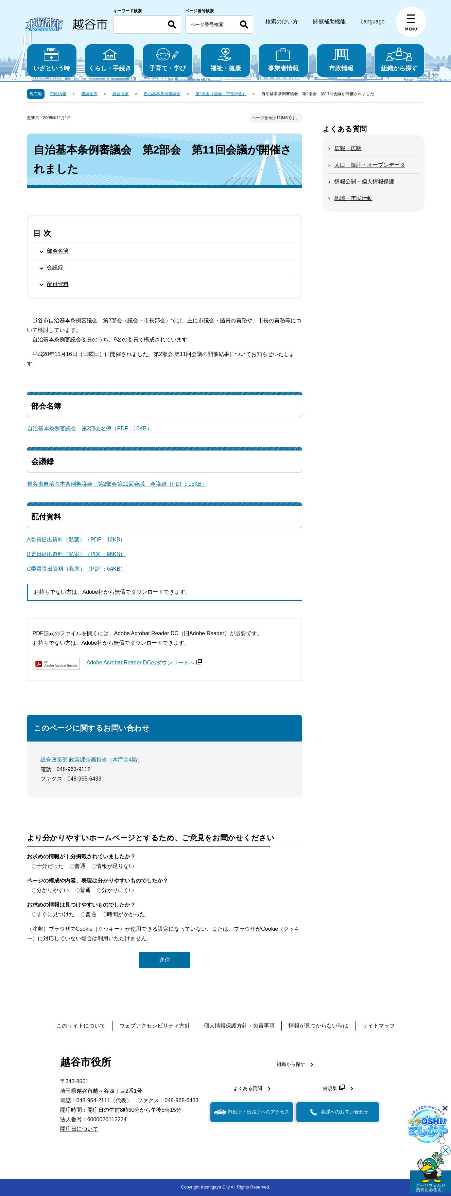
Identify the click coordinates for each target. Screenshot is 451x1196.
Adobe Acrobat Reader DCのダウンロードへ (144, 662)
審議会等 (89, 93)
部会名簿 (58, 251)
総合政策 (120, 93)
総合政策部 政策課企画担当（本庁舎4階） (91, 760)
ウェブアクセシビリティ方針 (154, 1026)
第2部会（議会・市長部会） (221, 93)
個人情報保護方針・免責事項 (239, 1026)
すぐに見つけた (55, 914)
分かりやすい (52, 890)
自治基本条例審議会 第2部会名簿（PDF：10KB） (89, 428)
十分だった (50, 866)
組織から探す (399, 60)
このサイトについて (80, 1026)
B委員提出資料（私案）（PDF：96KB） (76, 554)
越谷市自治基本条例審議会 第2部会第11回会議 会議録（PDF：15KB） (117, 484)
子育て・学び (167, 60)
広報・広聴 (348, 148)
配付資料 (58, 284)
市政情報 (341, 60)
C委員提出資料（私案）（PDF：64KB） (76, 569)
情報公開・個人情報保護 (364, 181)
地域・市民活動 (353, 198)
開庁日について (79, 1129)
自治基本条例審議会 (162, 93)
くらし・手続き (109, 60)
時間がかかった (126, 914)
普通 (79, 866)
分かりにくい (118, 890)
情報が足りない (115, 866)
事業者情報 (283, 60)
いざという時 (51, 60)
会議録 (55, 267)
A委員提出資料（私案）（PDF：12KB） (76, 539)
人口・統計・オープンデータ (369, 165)
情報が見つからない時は (318, 1026)
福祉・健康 (225, 60)
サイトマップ (378, 1026)
